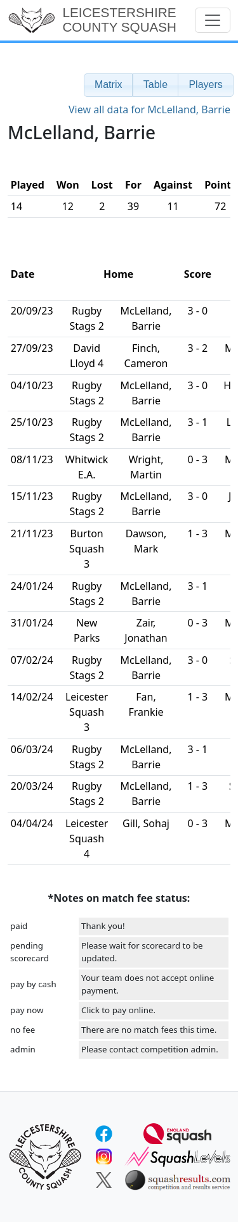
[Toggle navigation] (212, 20)
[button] (108, 85)
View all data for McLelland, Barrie (149, 109)
